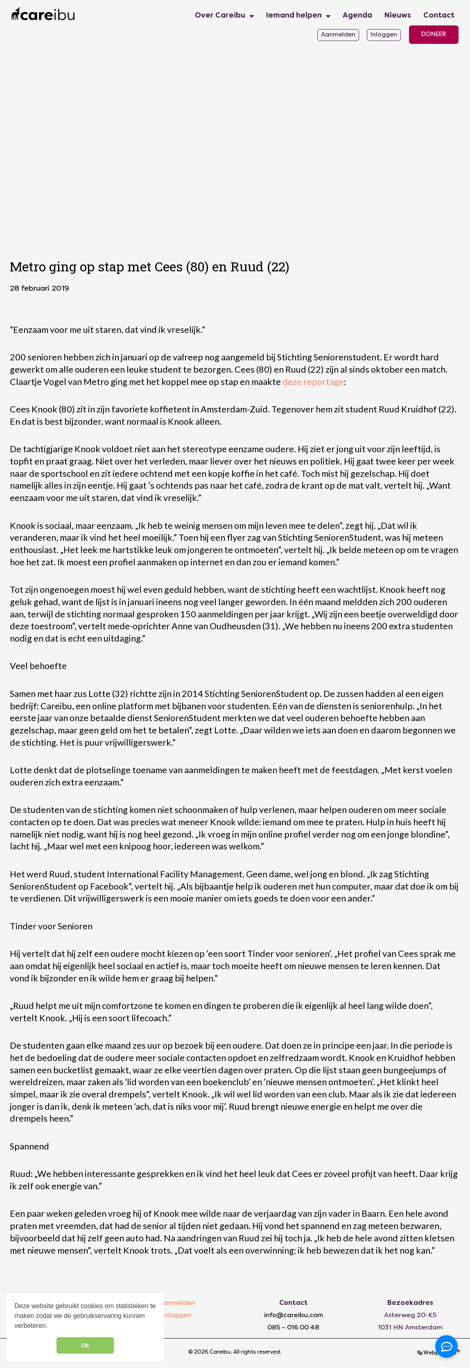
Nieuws (397, 15)
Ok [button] (85, 1345)
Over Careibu (224, 16)
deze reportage (313, 381)
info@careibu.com (293, 1315)
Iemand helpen (298, 16)
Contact (438, 15)
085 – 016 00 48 (293, 1328)
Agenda (357, 15)
